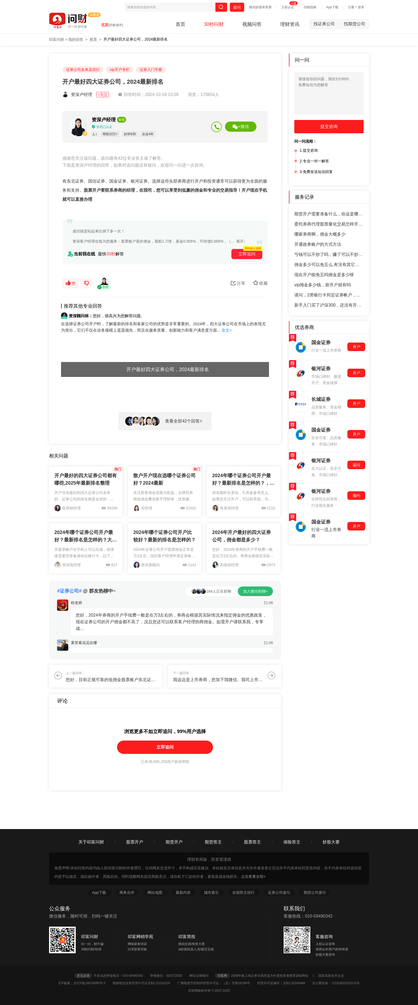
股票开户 (134, 842)
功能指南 (310, 7)
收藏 (260, 283)
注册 (351, 7)
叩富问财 (56, 39)
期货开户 (174, 842)
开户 (356, 347)
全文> (227, 330)
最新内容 (184, 892)
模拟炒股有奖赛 (260, 7)
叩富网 (222, 976)
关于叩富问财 (91, 842)
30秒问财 (214, 24)
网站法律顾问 (201, 976)
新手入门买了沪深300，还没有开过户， (329, 305)
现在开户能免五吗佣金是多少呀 (324, 274)
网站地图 (155, 892)
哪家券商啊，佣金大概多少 (319, 234)
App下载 (332, 7)
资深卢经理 (86, 94)
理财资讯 (289, 24)
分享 (238, 283)
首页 (180, 24)
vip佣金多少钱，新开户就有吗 (322, 285)
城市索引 (212, 892)
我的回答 (75, 39)
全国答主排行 (244, 892)
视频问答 (252, 24)
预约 (356, 495)
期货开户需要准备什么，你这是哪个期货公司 (329, 214)
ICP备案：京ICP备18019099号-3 (84, 983)
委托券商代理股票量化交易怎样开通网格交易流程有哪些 (329, 224)
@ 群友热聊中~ (86, 591)
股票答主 (252, 842)
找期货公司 (354, 24)
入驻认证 (287, 7)
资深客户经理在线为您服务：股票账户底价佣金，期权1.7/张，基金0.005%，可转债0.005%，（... (153, 241)
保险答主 (291, 842)
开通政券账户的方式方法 (317, 244)
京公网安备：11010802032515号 (335, 983)
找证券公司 (327, 24)
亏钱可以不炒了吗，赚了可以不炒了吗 (329, 254)
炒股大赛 (331, 842)
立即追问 (165, 747)
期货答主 (213, 842)
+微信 (240, 126)
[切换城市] (115, 25)
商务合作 (126, 892)
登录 (361, 7)
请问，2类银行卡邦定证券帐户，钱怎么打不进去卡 (329, 295)
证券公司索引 (279, 892)
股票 (93, 39)
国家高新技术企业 (331, 976)
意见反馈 (83, 976)
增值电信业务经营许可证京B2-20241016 (144, 983)
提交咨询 (328, 126)
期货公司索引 (315, 892)
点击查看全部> (253, 876)
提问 (237, 7)
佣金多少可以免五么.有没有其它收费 (329, 264)
